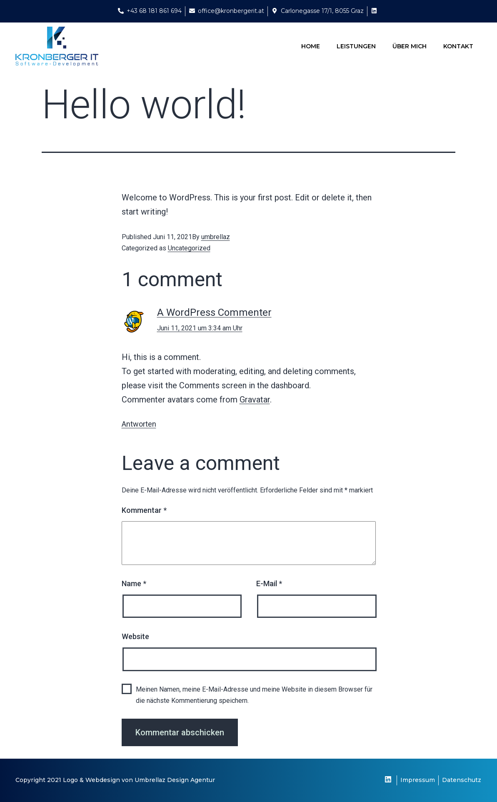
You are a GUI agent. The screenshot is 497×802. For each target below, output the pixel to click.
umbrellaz (215, 237)
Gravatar (255, 400)
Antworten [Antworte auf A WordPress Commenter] (139, 424)
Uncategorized (189, 248)
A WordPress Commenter (214, 312)
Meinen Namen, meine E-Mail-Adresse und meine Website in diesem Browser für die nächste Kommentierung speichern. (254, 695)
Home (310, 46)
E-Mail (269, 583)
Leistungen (356, 46)
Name (134, 583)
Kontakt (458, 46)
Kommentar (144, 510)
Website (135, 636)
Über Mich (409, 46)
